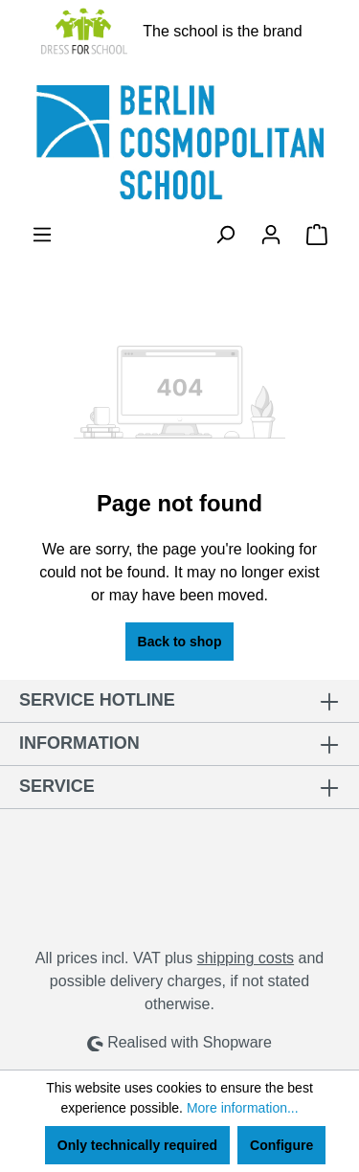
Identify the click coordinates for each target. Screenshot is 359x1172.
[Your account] (271, 234)
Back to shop (180, 641)
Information (79, 743)
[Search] (225, 234)
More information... (243, 1108)
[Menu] (42, 234)
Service (57, 786)
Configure (281, 1145)
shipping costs (245, 958)
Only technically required (137, 1145)
